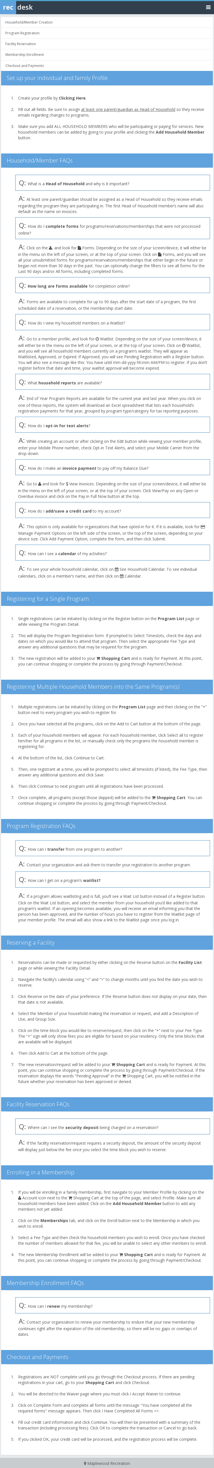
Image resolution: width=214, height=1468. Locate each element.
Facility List (190, 962)
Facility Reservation (20, 43)
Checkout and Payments (24, 65)
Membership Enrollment (24, 54)
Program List (171, 618)
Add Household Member (180, 132)
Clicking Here (72, 98)
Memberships (54, 1220)
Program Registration (22, 33)
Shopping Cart (115, 658)
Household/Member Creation (29, 22)
